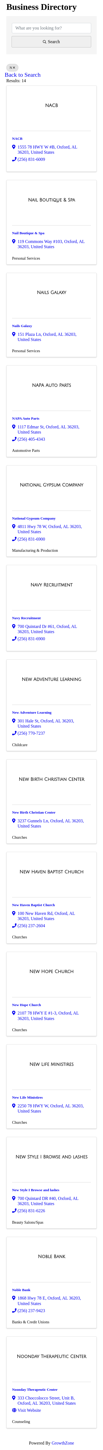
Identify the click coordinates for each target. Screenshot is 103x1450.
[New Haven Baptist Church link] (51, 872)
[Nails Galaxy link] (51, 292)
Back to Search (23, 75)
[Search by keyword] (51, 28)
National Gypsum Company (33, 518)
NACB (17, 139)
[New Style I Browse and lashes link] (51, 1157)
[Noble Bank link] (51, 1256)
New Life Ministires (27, 1097)
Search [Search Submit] (51, 41)
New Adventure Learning (31, 712)
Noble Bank (21, 1290)
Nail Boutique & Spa (28, 233)
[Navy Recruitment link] (51, 585)
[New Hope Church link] (51, 971)
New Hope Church (26, 1005)
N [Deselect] (12, 68)
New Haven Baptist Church (33, 905)
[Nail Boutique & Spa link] (51, 200)
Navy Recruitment (26, 618)
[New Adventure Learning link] (51, 679)
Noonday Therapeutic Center (35, 1389)
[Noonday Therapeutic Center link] (51, 1356)
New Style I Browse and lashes (35, 1190)
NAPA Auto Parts (25, 418)
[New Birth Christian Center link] (51, 779)
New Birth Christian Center (33, 812)
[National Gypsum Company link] (51, 485)
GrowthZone (63, 1443)
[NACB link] (51, 105)
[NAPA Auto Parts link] (51, 385)
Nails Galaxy (22, 326)
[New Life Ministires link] (51, 1064)
